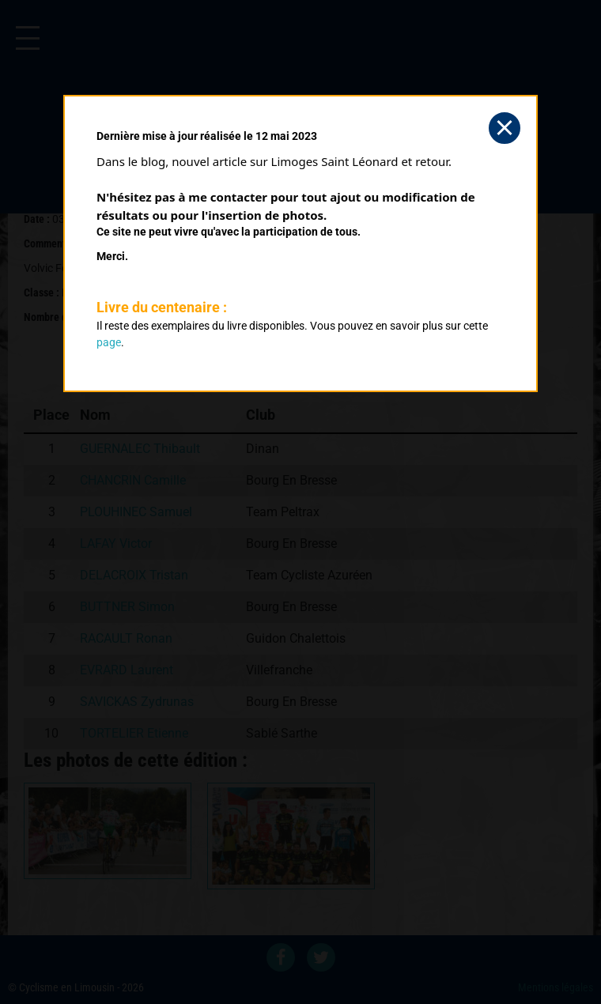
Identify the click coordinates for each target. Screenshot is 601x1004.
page (108, 342)
